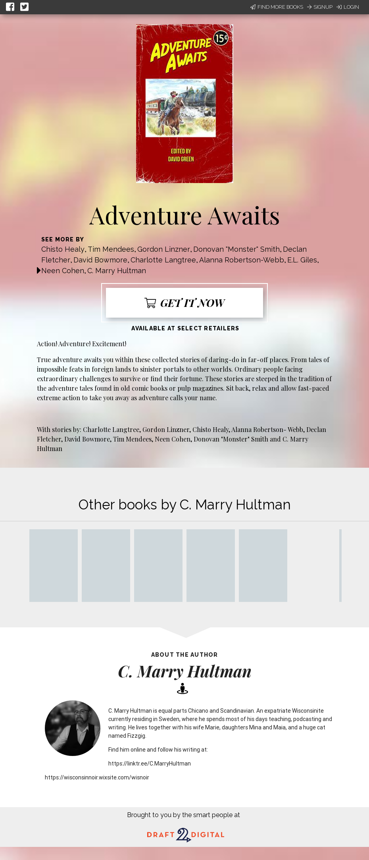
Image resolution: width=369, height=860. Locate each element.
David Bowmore (100, 260)
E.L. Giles (302, 260)
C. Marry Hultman (116, 270)
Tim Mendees (111, 249)
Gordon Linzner (163, 249)
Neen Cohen (62, 270)
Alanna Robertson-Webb (241, 260)
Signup (319, 7)
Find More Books (276, 7)
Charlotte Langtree (163, 260)
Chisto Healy (63, 249)
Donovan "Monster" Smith (236, 249)
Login (347, 7)
